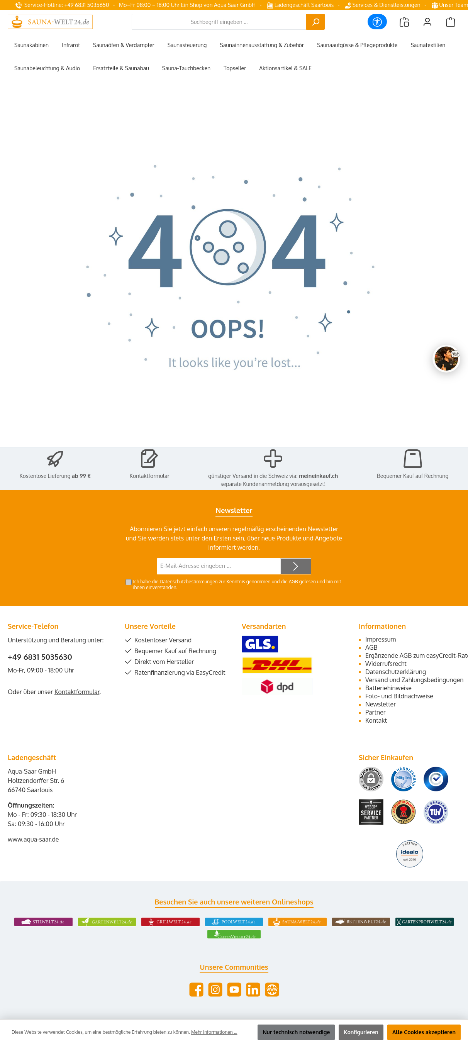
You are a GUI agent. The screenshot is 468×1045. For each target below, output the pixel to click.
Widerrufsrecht (386, 663)
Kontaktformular (150, 476)
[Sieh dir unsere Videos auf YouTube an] (234, 989)
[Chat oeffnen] (446, 359)
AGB (293, 581)
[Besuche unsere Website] (272, 989)
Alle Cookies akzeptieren (424, 1032)
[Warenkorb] (450, 22)
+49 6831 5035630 (40, 657)
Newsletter (380, 704)
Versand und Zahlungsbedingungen (414, 680)
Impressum (380, 639)
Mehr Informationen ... (214, 1032)
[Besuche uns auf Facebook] (196, 989)
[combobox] (219, 22)
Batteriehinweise (388, 688)
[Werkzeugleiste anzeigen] (377, 21)
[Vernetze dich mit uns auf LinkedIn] (253, 989)
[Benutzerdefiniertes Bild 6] (436, 812)
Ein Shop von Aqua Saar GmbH (218, 5)
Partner (375, 712)
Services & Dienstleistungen (382, 5)
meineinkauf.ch (318, 476)
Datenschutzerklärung (395, 672)
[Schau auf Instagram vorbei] (215, 989)
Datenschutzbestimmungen (188, 581)
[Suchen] (315, 22)
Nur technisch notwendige (296, 1032)
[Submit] (295, 566)
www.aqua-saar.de (33, 839)
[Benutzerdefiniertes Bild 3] (436, 779)
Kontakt (376, 720)
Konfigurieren (361, 1032)
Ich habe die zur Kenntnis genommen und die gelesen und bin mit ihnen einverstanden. (237, 584)
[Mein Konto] (427, 22)
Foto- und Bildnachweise (399, 696)
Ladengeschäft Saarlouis (300, 5)
